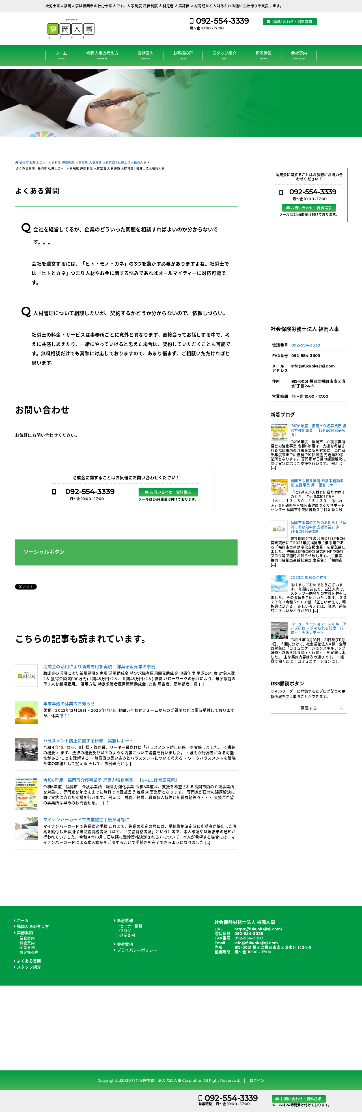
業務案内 (146, 55)
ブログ (125, 931)
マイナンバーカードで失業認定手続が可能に (86, 819)
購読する (308, 708)
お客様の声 (183, 55)
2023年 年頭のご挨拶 (308, 577)
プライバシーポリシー (137, 950)
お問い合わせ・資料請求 (292, 22)
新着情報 (264, 55)
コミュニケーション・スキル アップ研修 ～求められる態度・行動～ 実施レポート (318, 628)
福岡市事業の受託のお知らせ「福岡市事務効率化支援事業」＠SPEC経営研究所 (318, 527)
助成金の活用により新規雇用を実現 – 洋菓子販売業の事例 (99, 666)
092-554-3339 (222, 21)
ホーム (61, 55)
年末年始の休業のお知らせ (69, 703)
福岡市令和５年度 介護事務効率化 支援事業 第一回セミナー (317, 483)
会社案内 (299, 55)
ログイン (257, 1080)
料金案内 (27, 943)
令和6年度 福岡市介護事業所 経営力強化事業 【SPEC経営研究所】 (111, 780)
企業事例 (27, 947)
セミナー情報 (131, 926)
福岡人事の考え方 (102, 55)
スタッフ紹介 (224, 55)
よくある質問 (29, 961)
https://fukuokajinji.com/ (258, 929)
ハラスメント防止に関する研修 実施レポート (88, 740)
